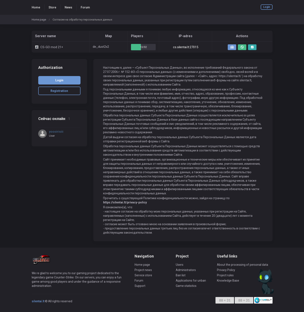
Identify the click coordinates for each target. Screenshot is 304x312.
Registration (59, 91)
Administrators (186, 270)
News (68, 7)
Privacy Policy (226, 270)
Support (140, 285)
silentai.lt (38, 301)
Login (266, 6)
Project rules (225, 275)
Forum (85, 7)
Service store (143, 275)
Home (36, 7)
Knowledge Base (228, 280)
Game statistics (186, 285)
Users (179, 264)
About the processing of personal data (242, 264)
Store (52, 7)
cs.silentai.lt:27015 (185, 47)
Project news (143, 270)
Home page (39, 19)
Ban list (180, 275)
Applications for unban (191, 280)
